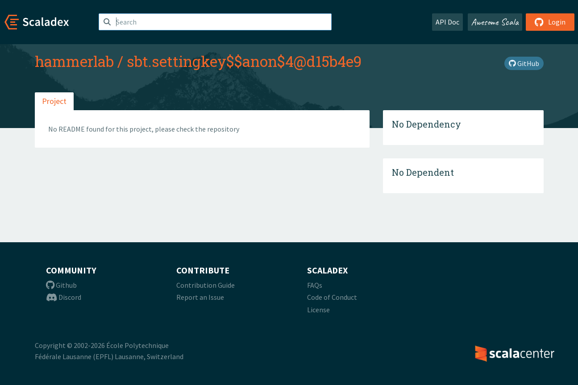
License (318, 309)
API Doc (447, 21)
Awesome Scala (495, 22)
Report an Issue (200, 297)
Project (54, 101)
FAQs (314, 285)
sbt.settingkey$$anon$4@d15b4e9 (244, 61)
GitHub (524, 63)
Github (61, 285)
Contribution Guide (205, 285)
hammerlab (74, 61)
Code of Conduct (332, 297)
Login (550, 21)
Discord (63, 297)
